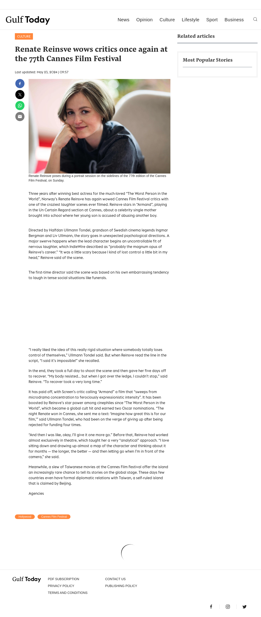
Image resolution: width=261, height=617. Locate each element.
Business (234, 19)
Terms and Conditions (67, 593)
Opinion (144, 19)
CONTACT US (115, 579)
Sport (212, 19)
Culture (167, 19)
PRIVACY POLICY (61, 586)
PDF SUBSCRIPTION (63, 579)
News (123, 19)
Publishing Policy (121, 586)
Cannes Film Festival (54, 516)
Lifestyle (190, 19)
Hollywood (25, 516)
